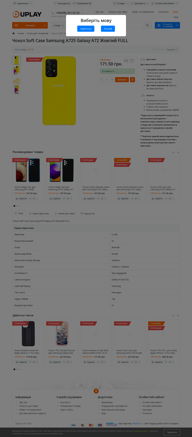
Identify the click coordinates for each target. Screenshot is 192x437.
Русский (108, 28)
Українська (85, 28)
